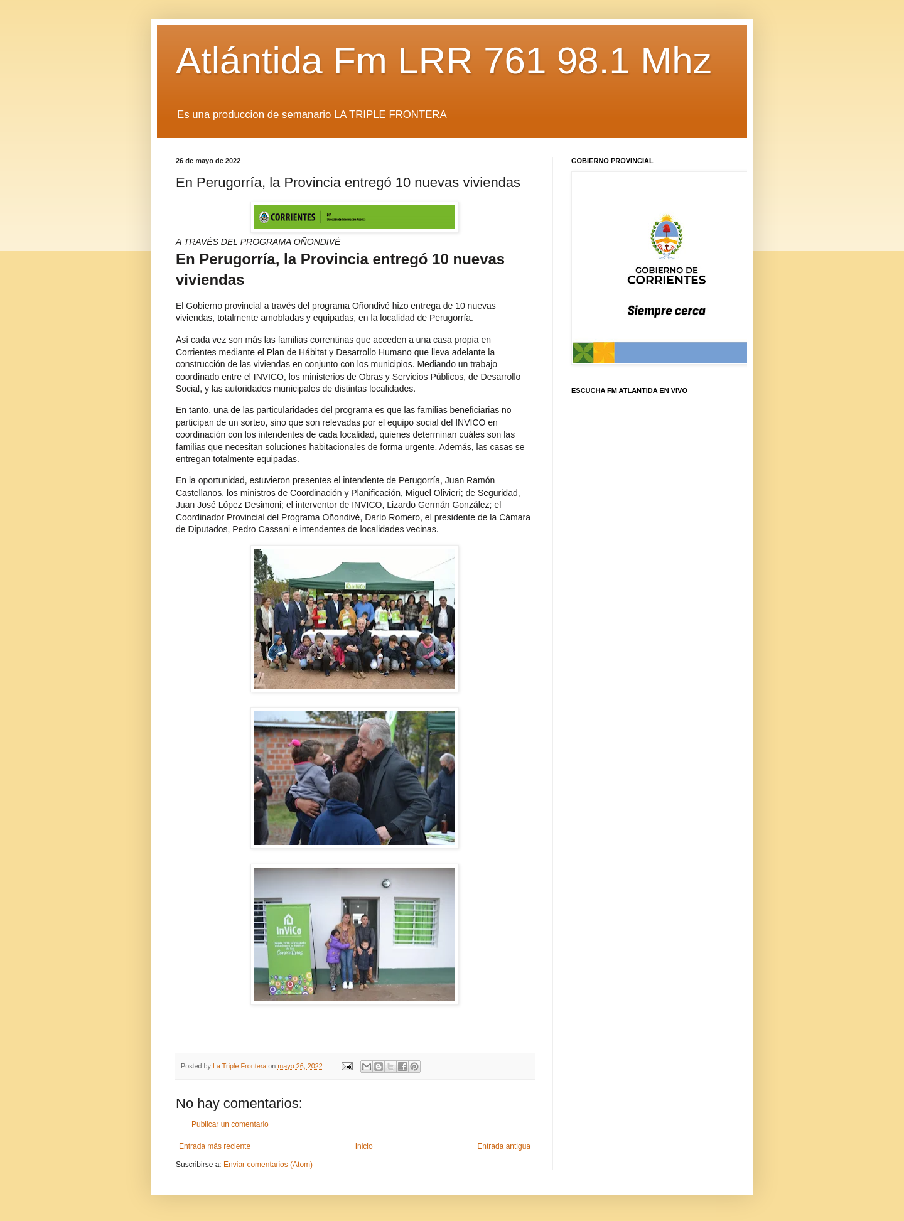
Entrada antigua (503, 1146)
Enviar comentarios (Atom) (268, 1164)
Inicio (364, 1146)
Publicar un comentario (230, 1124)
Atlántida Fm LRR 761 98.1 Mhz (444, 61)
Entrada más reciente (214, 1146)
